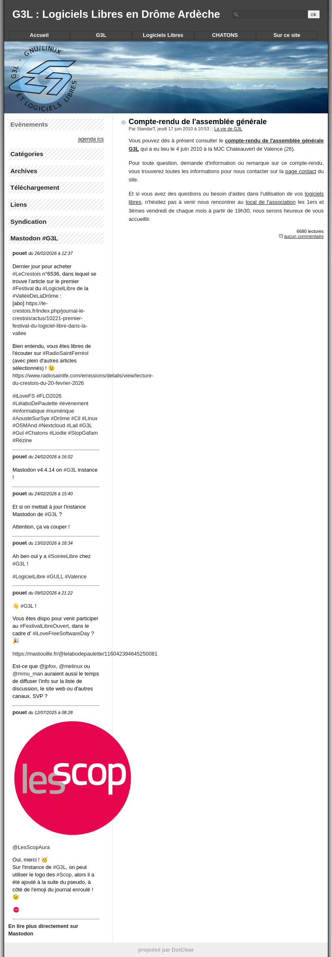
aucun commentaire (304, 236)
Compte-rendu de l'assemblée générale (198, 121)
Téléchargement (34, 187)
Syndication (28, 221)
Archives (23, 170)
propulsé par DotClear (166, 950)
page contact (301, 171)
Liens (18, 204)
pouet (19, 253)
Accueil (39, 35)
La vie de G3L (228, 128)
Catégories (26, 153)
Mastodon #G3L (34, 238)
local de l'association (270, 202)
